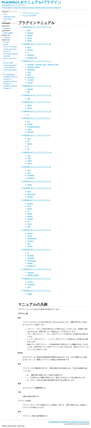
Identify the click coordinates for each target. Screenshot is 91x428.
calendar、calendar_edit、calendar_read (42, 64)
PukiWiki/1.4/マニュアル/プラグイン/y (37, 290)
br (28, 52)
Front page (7, 8)
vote (28, 287)
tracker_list (31, 266)
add (28, 30)
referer (29, 214)
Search (24, 8)
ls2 (28, 149)
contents (30, 80)
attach (29, 40)
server (29, 236)
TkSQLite (6, 38)
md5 (29, 158)
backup (30, 50)
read (29, 206)
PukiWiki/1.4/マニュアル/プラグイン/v (37, 278)
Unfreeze (60, 422)
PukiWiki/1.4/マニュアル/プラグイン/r (36, 200)
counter (30, 82)
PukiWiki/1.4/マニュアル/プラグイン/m (37, 152)
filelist (29, 105)
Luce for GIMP (8, 63)
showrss (30, 241)
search (29, 233)
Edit (54, 422)
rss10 (29, 224)
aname (29, 35)
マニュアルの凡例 (29, 15)
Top (3, 5)
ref (28, 211)
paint (29, 191)
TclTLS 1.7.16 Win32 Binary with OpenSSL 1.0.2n (10, 49)
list (28, 141)
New (51, 422)
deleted (30, 89)
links (29, 139)
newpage (30, 175)
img (28, 122)
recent (29, 209)
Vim (4, 21)
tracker (29, 263)
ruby (29, 226)
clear (29, 72)
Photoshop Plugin (9, 17)
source (29, 246)
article (29, 38)
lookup (29, 144)
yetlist (29, 294)
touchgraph (31, 261)
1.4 (11, 5)
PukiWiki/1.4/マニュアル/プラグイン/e (37, 95)
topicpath (30, 258)
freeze (29, 108)
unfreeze (30, 273)
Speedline (6, 28)
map (29, 156)
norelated (30, 178)
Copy (80, 422)
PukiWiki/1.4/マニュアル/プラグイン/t (36, 249)
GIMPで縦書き (8, 33)
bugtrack (30, 55)
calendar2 (31, 70)
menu (29, 163)
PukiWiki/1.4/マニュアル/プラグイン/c (37, 61)
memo (29, 161)
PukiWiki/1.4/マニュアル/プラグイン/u (37, 269)
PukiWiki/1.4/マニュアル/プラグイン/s (37, 230)
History (69, 422)
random (30, 203)
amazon (30, 33)
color (29, 75)
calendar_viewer (33, 67)
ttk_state (6, 42)
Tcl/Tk (5, 14)
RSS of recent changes (51, 8)
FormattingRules (9, 74)
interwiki (30, 132)
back (29, 47)
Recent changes (35, 8)
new (28, 173)
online (29, 185)
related (29, 216)
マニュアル (15, 5)
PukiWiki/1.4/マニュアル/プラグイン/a (37, 27)
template (30, 255)
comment (30, 77)
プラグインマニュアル (31, 13)
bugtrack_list (32, 58)
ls (27, 146)
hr (28, 115)
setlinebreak (31, 238)
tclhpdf (5, 44)
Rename (85, 422)
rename (30, 219)
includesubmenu (33, 127)
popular (30, 197)
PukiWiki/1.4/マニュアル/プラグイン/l (36, 135)
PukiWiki (7, 5)
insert (29, 129)
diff (28, 92)
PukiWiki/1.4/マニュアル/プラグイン (31, 2)
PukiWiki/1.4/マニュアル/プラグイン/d (37, 86)
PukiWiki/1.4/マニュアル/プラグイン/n (37, 167)
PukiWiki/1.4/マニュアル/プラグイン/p (37, 188)
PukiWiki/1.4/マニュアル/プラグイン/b (37, 44)
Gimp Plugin (7, 19)
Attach (75, 422)
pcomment (31, 194)
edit (28, 99)
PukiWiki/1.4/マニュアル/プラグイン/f (36, 102)
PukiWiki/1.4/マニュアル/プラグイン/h (37, 111)
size (28, 244)
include (30, 124)
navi (28, 170)
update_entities (33, 275)
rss (28, 221)
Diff (65, 422)
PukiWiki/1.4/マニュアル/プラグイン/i (36, 118)
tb (28, 253)
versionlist (31, 284)
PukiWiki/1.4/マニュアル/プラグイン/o (37, 181)
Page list (17, 8)
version (30, 282)
